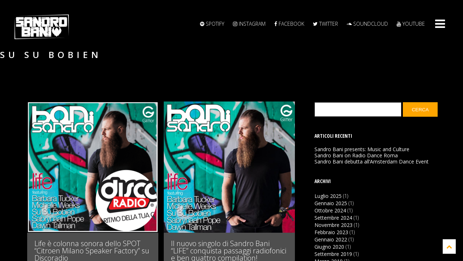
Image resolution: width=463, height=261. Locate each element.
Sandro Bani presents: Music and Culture (361, 149)
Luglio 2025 (328, 195)
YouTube (411, 23)
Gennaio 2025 (330, 203)
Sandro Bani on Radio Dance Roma (356, 155)
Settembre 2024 (333, 217)
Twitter (325, 23)
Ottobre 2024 (330, 210)
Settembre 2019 (333, 253)
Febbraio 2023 (331, 232)
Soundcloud (367, 23)
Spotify (212, 23)
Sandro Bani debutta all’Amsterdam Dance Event (371, 162)
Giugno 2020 (329, 246)
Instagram (249, 23)
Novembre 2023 (333, 224)
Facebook (289, 23)
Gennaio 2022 (330, 239)
